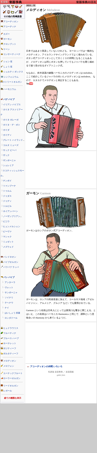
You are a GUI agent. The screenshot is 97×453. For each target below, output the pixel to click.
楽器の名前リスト (12, 202)
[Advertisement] (44, 178)
